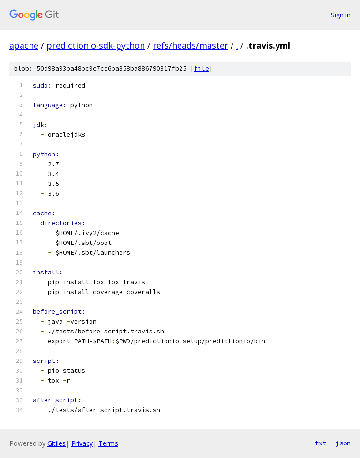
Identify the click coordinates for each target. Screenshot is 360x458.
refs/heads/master (190, 45)
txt (320, 443)
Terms (108, 443)
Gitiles (56, 443)
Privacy (82, 443)
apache (23, 45)
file (201, 69)
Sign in (341, 14)
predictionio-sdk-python (95, 45)
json (343, 443)
